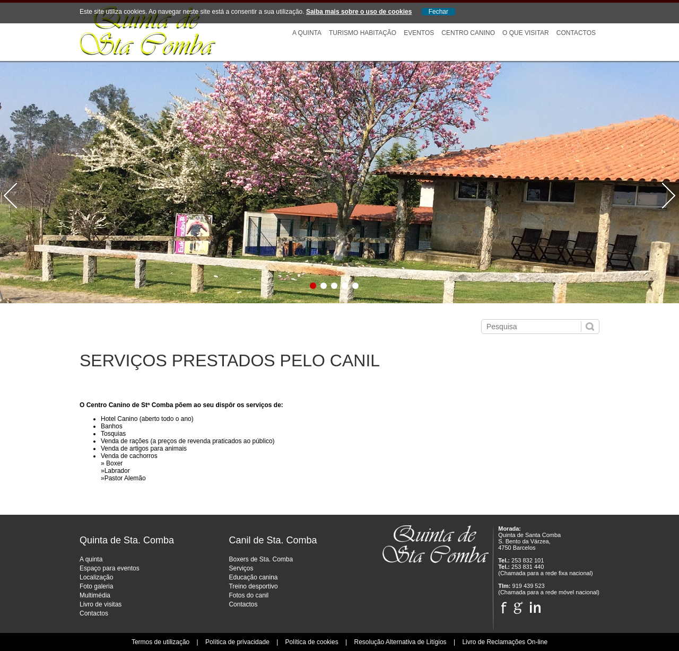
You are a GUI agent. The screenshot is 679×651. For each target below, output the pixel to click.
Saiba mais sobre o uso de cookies (359, 11)
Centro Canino (468, 33)
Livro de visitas (100, 604)
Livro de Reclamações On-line (504, 642)
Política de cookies (311, 642)
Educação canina (253, 577)
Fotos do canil (248, 595)
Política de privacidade (237, 642)
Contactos (576, 33)
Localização (96, 577)
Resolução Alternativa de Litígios (400, 642)
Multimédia (95, 595)
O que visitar (525, 33)
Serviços (241, 568)
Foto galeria (96, 586)
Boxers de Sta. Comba (261, 559)
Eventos (419, 33)
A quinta (91, 559)
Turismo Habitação (362, 33)
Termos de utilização (160, 642)
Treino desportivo (253, 586)
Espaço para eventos (110, 568)
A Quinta (306, 33)
